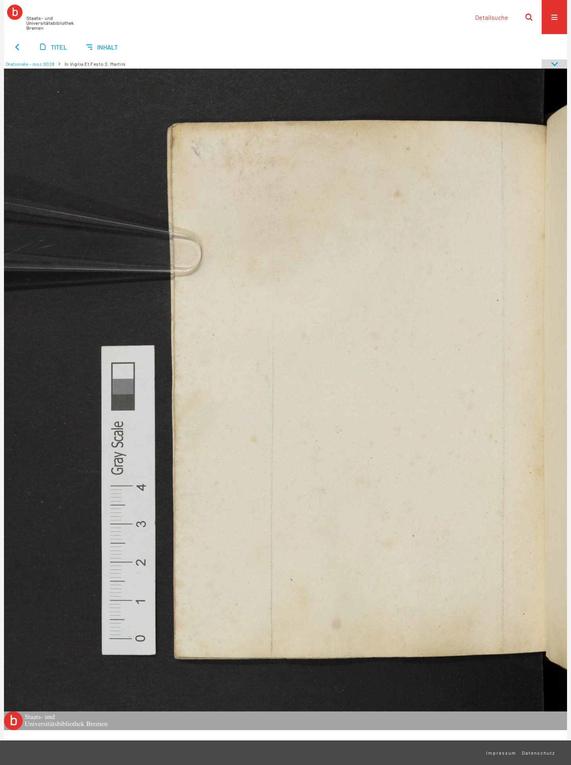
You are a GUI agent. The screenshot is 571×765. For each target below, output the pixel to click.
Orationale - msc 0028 (30, 64)
